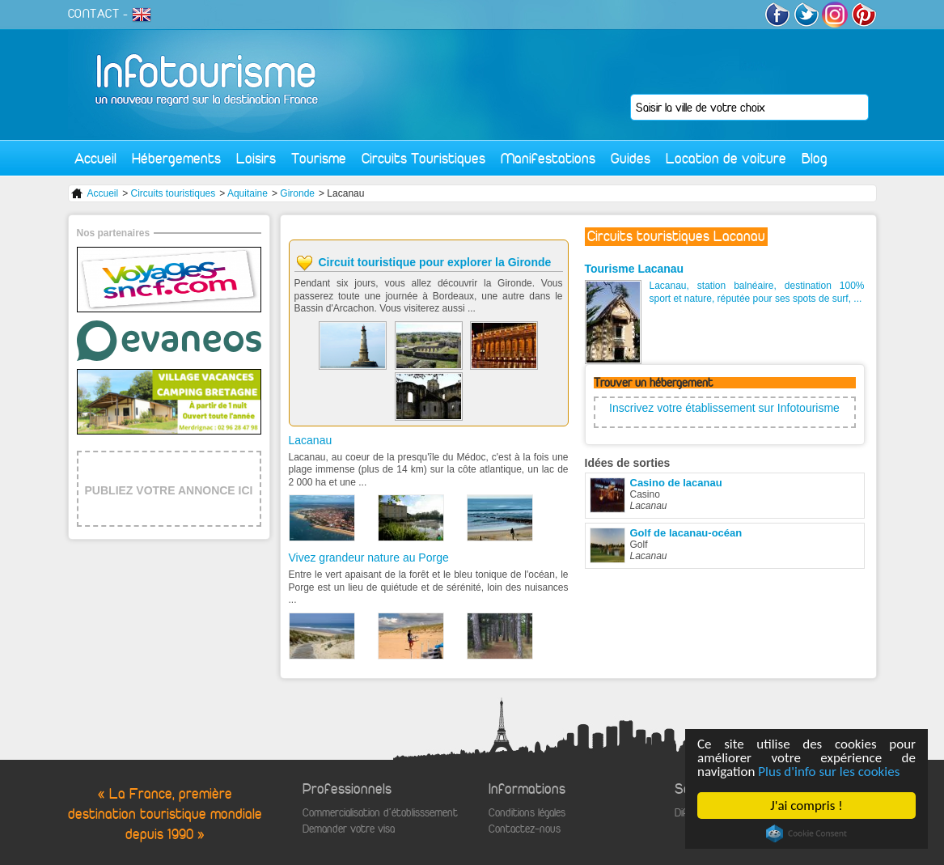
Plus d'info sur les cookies (829, 771)
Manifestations (548, 158)
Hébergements (176, 158)
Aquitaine (247, 193)
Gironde (297, 193)
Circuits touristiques (173, 193)
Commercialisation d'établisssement (380, 813)
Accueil (95, 158)
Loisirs (256, 158)
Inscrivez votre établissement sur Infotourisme (724, 407)
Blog (815, 158)
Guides (630, 158)
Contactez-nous (525, 829)
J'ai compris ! (806, 805)
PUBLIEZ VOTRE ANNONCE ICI (169, 490)
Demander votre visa (349, 829)
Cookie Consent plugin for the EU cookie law (806, 833)
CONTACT (94, 13)
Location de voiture (726, 158)
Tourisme (318, 158)
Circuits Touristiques (423, 158)
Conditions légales (527, 813)
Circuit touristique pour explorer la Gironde (435, 262)
